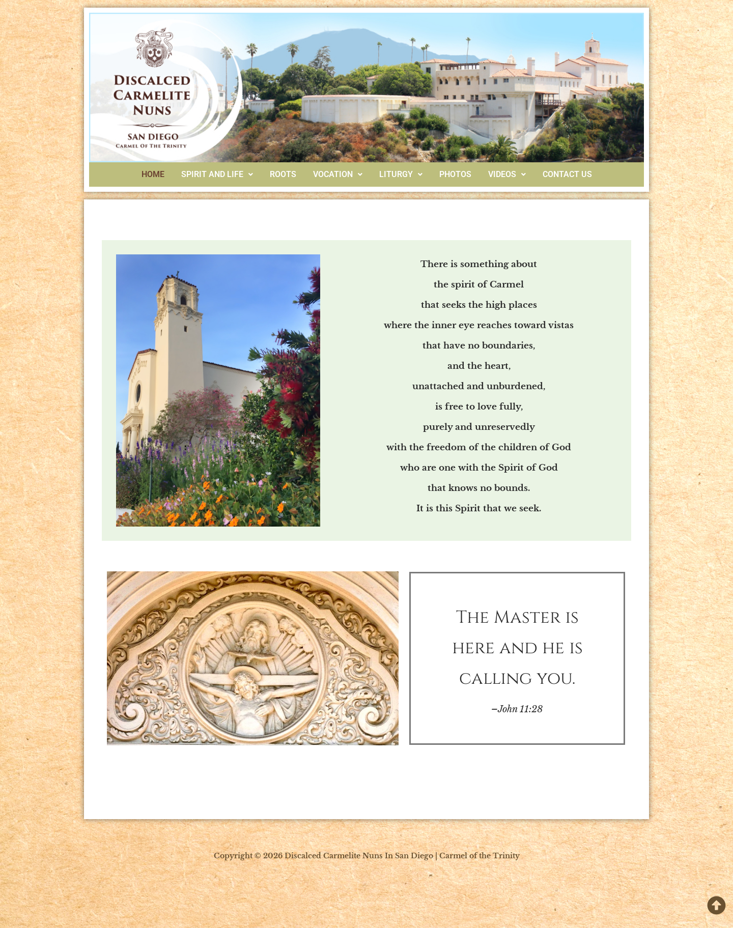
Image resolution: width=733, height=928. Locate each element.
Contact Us (567, 174)
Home (153, 174)
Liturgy (400, 174)
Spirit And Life (217, 174)
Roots (283, 174)
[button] (217, 174)
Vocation (337, 174)
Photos (455, 174)
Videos (507, 174)
